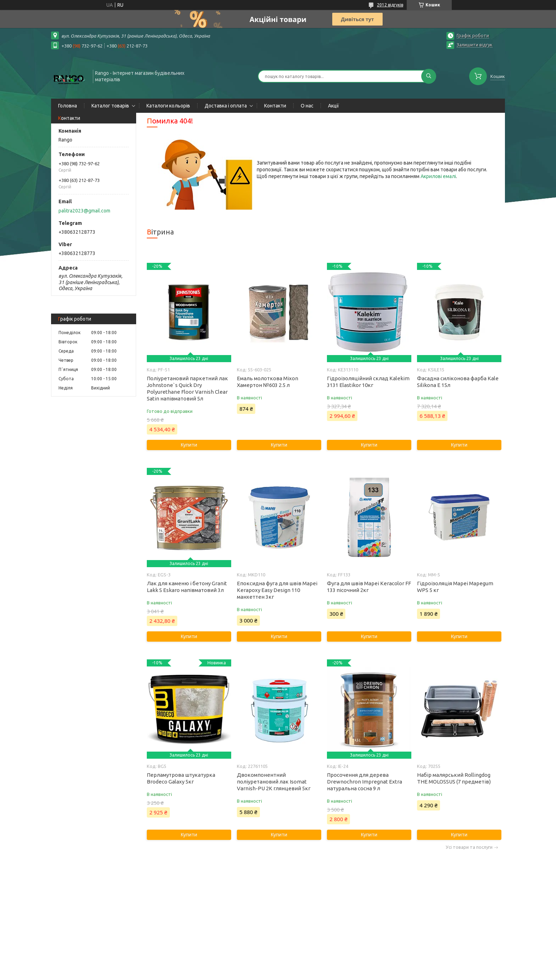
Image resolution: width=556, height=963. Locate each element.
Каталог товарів (110, 105)
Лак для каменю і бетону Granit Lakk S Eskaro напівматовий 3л (187, 586)
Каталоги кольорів (168, 105)
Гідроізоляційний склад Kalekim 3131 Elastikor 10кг (368, 381)
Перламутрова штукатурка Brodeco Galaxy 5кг (181, 778)
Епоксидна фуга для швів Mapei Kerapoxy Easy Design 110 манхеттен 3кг (277, 590)
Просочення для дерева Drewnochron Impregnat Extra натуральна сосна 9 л (364, 781)
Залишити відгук (475, 44)
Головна (67, 105)
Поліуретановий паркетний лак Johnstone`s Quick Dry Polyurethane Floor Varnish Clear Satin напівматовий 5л (187, 388)
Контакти (275, 105)
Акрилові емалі (438, 176)
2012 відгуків (390, 4)
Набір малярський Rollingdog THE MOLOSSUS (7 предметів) (454, 778)
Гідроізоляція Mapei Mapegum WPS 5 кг (455, 586)
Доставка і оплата (226, 105)
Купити (189, 445)
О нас (307, 105)
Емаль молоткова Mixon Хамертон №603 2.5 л (267, 381)
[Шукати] (428, 76)
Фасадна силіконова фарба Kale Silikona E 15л (458, 381)
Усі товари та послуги (469, 847)
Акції (333, 105)
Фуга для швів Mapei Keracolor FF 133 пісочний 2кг (369, 586)
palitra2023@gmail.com (84, 211)
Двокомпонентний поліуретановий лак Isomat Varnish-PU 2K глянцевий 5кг (274, 781)
